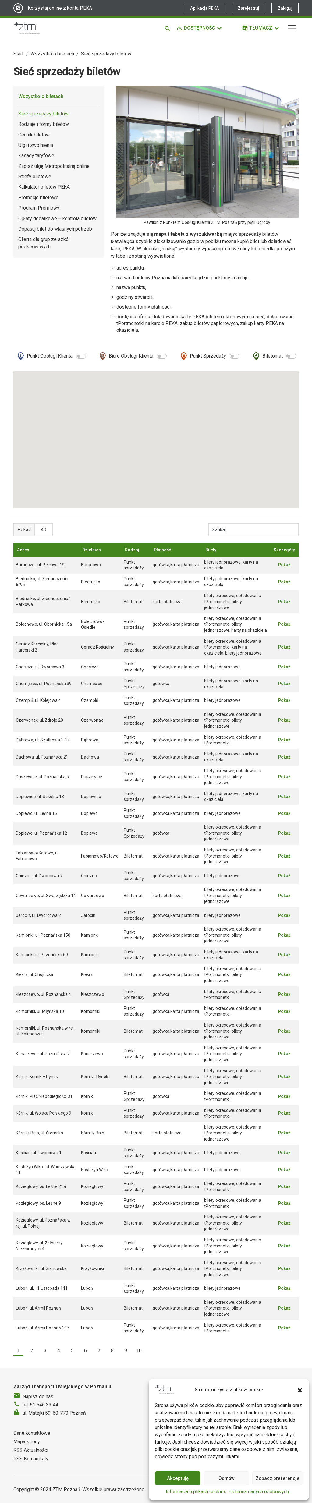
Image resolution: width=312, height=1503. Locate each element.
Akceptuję (178, 1478)
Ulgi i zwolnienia (35, 145)
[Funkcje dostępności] (199, 28)
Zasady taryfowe (36, 155)
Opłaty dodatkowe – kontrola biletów (57, 218)
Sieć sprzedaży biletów (43, 114)
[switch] (81, 356)
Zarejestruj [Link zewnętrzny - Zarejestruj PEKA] (248, 8)
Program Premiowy (38, 208)
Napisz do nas (38, 1396)
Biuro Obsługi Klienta (131, 356)
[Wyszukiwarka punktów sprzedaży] (253, 529)
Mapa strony (26, 1442)
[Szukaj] (168, 28)
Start (18, 54)
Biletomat (272, 356)
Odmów (226, 1478)
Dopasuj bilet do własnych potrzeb (55, 229)
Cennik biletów (34, 135)
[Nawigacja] (292, 28)
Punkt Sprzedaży (208, 356)
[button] (300, 1390)
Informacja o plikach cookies (196, 1491)
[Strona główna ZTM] (26, 28)
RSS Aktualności (30, 1450)
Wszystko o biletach (52, 54)
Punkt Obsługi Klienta (50, 356)
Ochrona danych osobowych (259, 1491)
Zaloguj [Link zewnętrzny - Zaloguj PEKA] (285, 8)
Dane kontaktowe (31, 1433)
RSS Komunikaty (30, 1459)
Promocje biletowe (38, 197)
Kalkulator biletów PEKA (44, 187)
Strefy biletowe (34, 176)
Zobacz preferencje (278, 1478)
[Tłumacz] (260, 28)
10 (139, 1350)
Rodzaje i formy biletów (43, 124)
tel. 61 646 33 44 (40, 1405)
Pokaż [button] (284, 564)
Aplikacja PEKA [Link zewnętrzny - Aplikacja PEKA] (204, 8)
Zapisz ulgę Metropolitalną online (54, 166)
